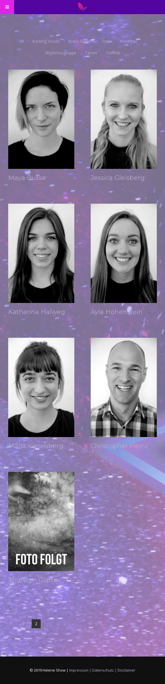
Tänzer (91, 52)
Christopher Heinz (119, 446)
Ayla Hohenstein (117, 312)
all (21, 41)
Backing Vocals (46, 41)
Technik (113, 52)
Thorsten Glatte (33, 580)
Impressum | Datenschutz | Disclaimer (102, 670)
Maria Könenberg (35, 446)
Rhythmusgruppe (60, 52)
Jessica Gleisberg (118, 178)
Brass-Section (81, 41)
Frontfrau (128, 41)
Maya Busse (27, 178)
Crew (106, 41)
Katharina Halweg (36, 312)
